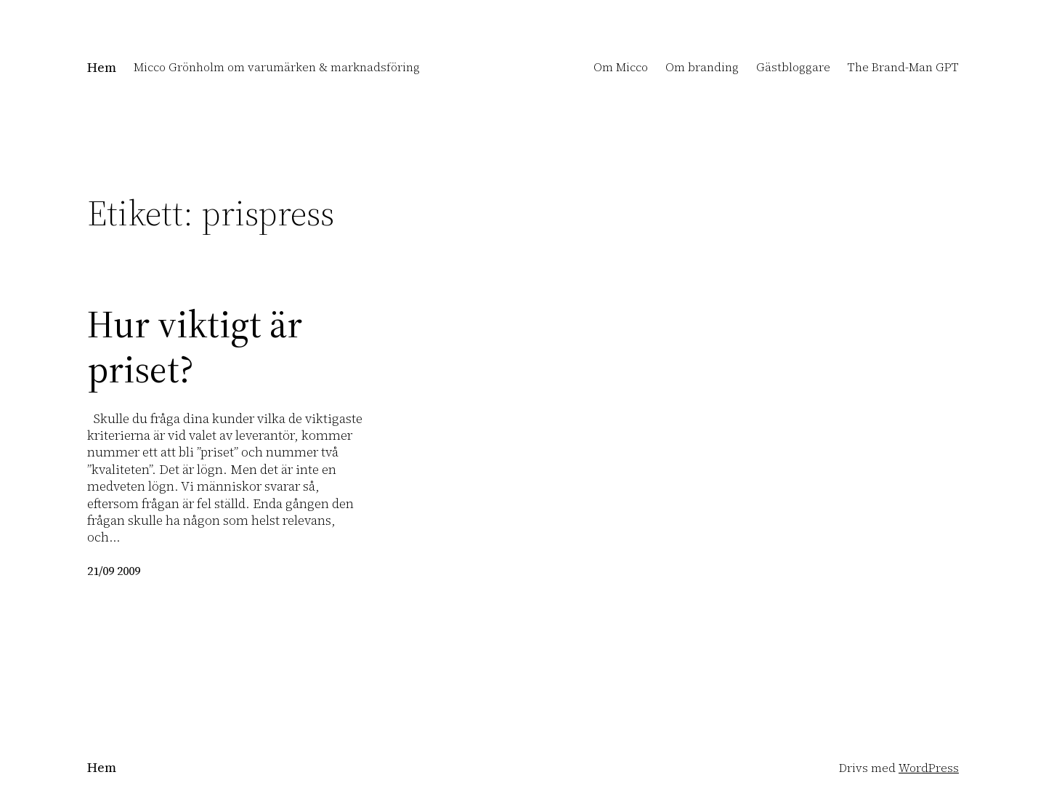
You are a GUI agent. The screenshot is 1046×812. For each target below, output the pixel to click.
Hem (101, 67)
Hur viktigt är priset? (194, 347)
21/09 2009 (113, 571)
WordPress (929, 768)
